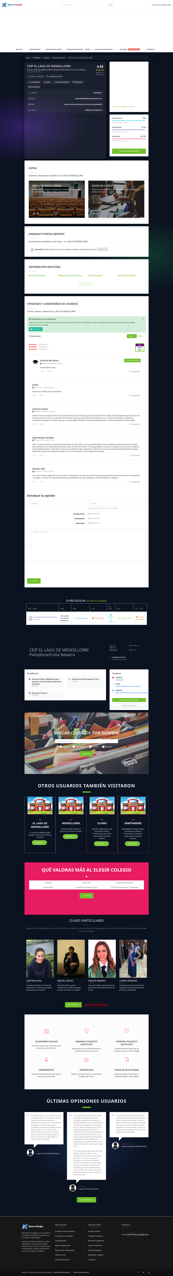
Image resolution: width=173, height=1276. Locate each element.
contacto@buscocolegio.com (138, 1234)
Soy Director (86, 283)
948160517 (120, 680)
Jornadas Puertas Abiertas (65, 1231)
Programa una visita (129, 705)
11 (95, 513)
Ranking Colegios (95, 1250)
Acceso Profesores (95, 1245)
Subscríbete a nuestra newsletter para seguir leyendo (77, 367)
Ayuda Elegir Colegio (104, 49)
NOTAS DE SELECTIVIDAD (46, 185)
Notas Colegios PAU (62, 1245)
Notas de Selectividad (127, 1069)
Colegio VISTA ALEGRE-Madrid (88, 1189)
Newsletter (36, 329)
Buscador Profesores (96, 1241)
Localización (34, 82)
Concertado (79, 746)
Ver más (39, 842)
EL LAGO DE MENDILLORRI (40, 824)
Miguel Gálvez (65, 980)
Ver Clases (73, 1005)
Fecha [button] (131, 336)
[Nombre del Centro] (86, 741)
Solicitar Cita (103, 249)
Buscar (19, 49)
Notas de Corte (110, 618)
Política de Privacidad (61, 1272)
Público (64, 746)
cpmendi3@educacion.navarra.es (128, 686)
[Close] (141, 249)
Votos (140, 336)
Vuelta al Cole (124, 618)
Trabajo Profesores (74, 49)
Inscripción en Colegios (64, 1236)
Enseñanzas (34, 87)
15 (97, 513)
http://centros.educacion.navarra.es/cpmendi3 (133, 693)
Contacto (151, 49)
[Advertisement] (87, 27)
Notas (88, 49)
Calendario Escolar (55, 76)
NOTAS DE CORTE (102, 185)
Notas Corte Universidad (64, 1250)
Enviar (33, 581)
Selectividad (98, 618)
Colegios (131, 49)
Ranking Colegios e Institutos (87, 1043)
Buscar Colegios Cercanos (125, 107)
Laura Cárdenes (128, 980)
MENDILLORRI (71, 823)
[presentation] (45, 570)
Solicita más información (129, 151)
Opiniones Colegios (95, 1255)
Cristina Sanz (34, 980)
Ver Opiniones (86, 1200)
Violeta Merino (97, 980)
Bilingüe (107, 746)
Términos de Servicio (81, 1272)
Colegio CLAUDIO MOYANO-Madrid (47, 1153)
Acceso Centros (94, 1231)
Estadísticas (86, 1069)
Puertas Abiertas (61, 82)
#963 (140, 350)
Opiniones (78, 82)
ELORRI (102, 823)
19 (99, 513)
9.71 (139, 345)
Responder (134, 371)
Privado (93, 746)
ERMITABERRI (133, 823)
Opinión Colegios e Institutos (126, 1043)
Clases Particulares (53, 49)
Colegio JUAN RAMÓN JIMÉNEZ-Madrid (134, 1146)
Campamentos (34, 49)
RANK (140, 347)
